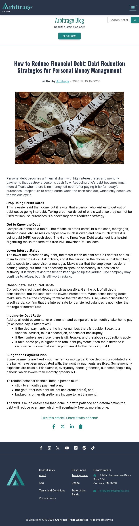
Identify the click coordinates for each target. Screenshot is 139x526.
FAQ (41, 482)
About (42, 475)
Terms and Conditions (52, 490)
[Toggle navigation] (133, 7)
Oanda (76, 482)
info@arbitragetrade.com (114, 490)
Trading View (80, 475)
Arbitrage (62, 81)
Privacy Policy (47, 498)
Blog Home (69, 36)
